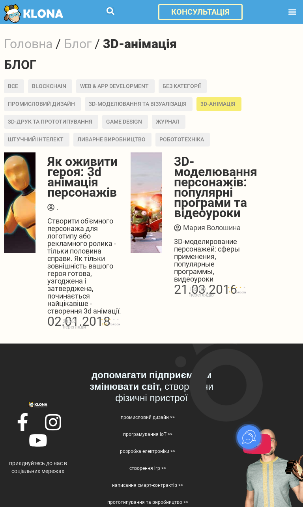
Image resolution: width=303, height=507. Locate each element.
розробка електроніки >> (147, 451)
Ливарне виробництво (111, 139)
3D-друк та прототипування (50, 121)
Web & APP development (114, 86)
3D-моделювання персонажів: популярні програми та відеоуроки (215, 187)
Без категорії (182, 86)
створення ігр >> (147, 468)
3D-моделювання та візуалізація (138, 104)
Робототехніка (181, 139)
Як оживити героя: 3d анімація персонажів (82, 177)
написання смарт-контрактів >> (147, 485)
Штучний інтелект (36, 139)
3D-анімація (218, 104)
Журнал (168, 121)
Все (13, 86)
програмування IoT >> (147, 434)
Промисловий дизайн (41, 104)
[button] (110, 11)
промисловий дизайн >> (148, 417)
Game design (124, 121)
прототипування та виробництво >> (147, 502)
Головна (28, 43)
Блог (78, 43)
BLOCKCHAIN (49, 86)
